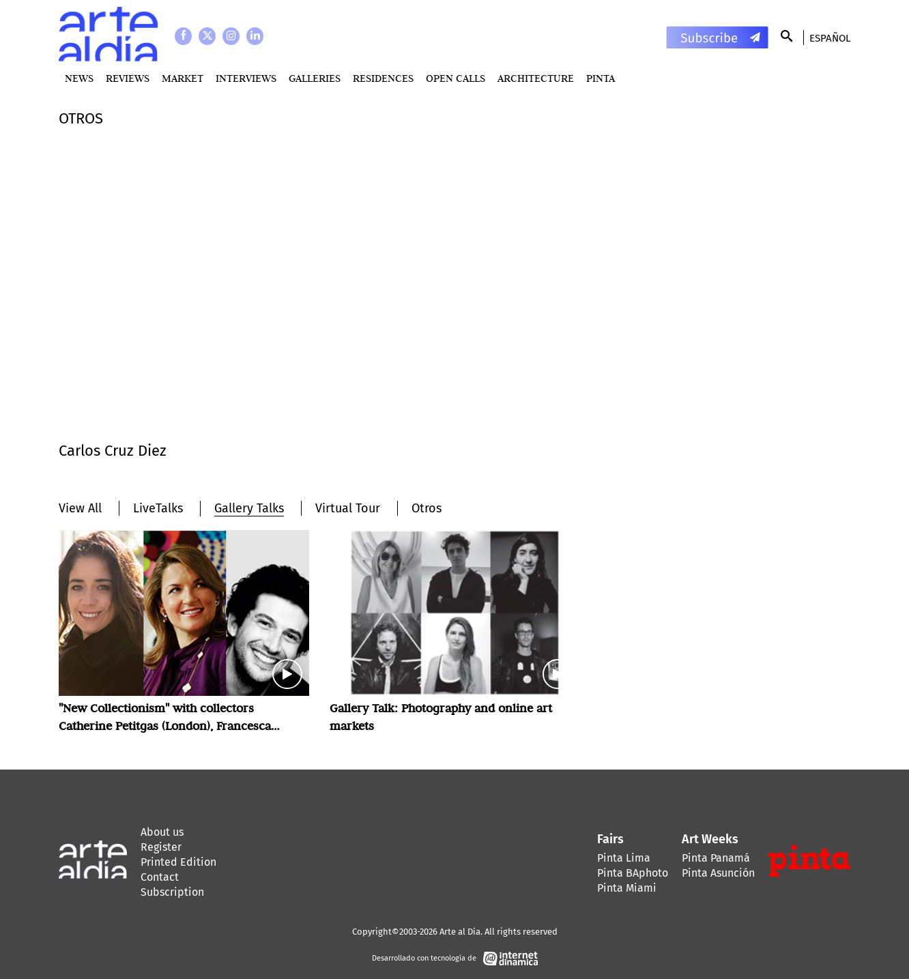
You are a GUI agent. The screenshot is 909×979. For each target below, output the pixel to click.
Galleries (315, 78)
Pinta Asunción (718, 872)
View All (80, 508)
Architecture (535, 78)
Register (161, 847)
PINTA (600, 78)
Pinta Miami (626, 887)
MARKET (182, 78)
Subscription (172, 892)
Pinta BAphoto (632, 872)
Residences (383, 78)
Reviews (127, 78)
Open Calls (455, 78)
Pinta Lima (623, 857)
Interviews (246, 78)
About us (162, 831)
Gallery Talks (249, 508)
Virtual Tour (347, 508)
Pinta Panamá (716, 857)
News (79, 78)
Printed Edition (178, 862)
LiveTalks (158, 508)
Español (829, 38)
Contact (160, 877)
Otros (427, 508)
